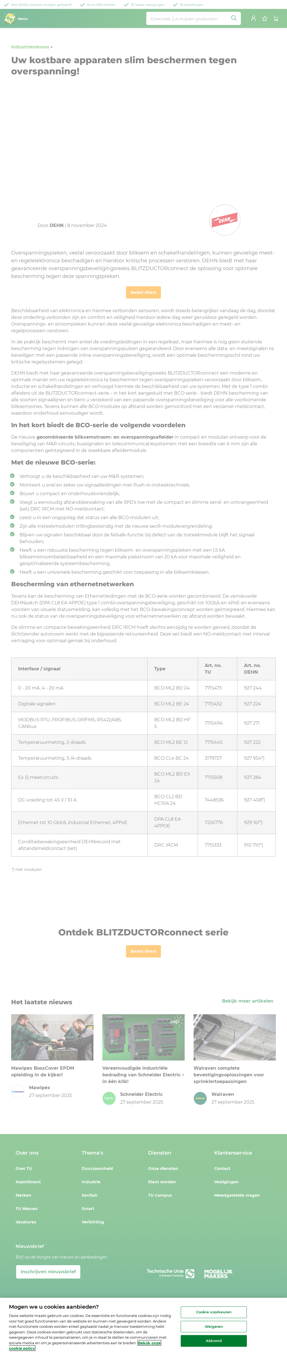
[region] (143, 1326)
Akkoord (214, 1341)
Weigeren (214, 1326)
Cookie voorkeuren (213, 1312)
